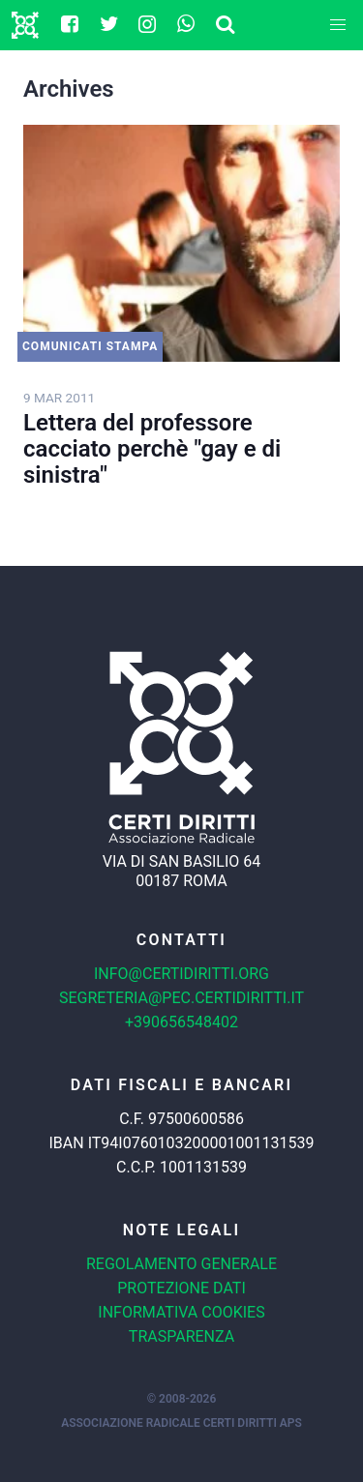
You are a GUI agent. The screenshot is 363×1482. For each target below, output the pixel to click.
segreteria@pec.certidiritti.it (181, 998)
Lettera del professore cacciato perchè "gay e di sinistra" (152, 449)
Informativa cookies (181, 1312)
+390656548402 (181, 1022)
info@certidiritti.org (181, 973)
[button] (338, 25)
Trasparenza (181, 1336)
